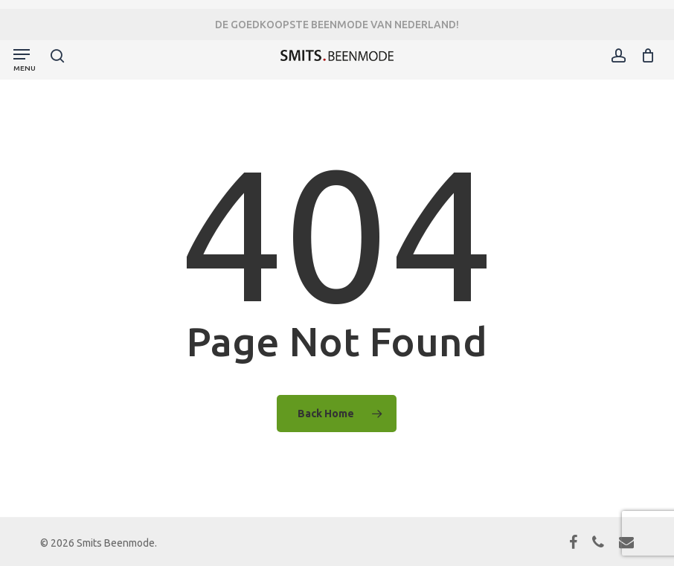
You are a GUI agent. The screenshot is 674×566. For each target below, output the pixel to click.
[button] (24, 58)
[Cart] (644, 55)
